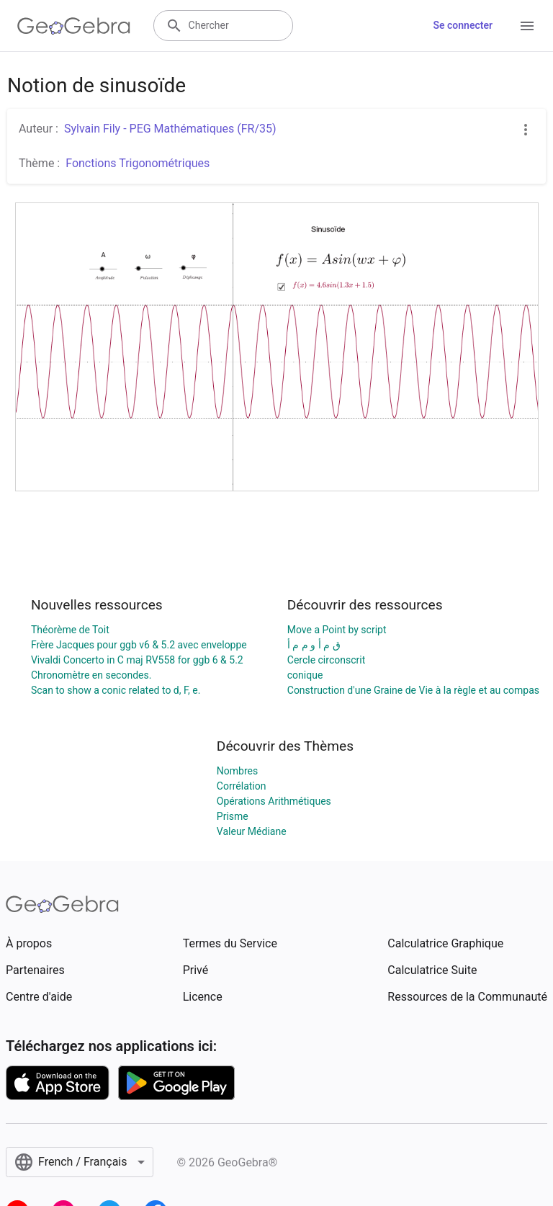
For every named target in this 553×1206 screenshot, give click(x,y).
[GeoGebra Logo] (73, 26)
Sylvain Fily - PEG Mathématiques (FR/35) (170, 128)
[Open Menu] (527, 26)
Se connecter (463, 25)
